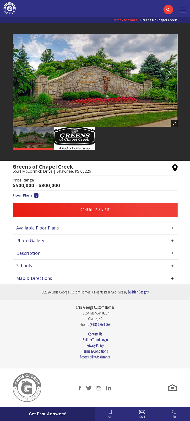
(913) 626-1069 (100, 324)
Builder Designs (138, 292)
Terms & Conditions (95, 351)
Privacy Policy (95, 345)
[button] (168, 12)
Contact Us (95, 334)
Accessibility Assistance (95, 357)
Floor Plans (25, 195)
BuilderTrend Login (95, 339)
